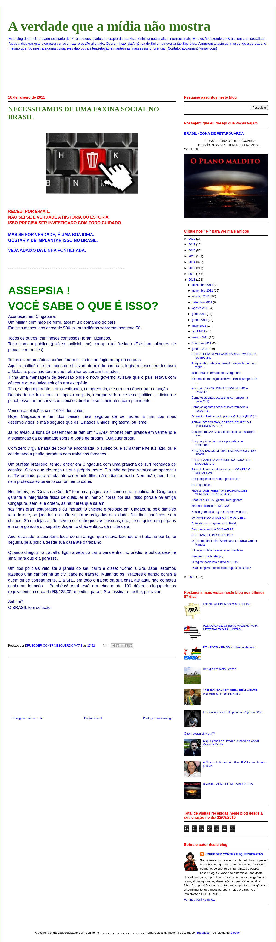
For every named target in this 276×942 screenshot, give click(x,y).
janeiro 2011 (201, 349)
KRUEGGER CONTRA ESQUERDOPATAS (234, 854)
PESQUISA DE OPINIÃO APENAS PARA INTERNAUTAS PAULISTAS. (230, 627)
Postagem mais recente (27, 718)
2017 (192, 244)
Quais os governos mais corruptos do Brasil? (221, 568)
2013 (192, 268)
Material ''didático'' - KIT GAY (210, 506)
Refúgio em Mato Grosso (219, 669)
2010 (192, 577)
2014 (192, 262)
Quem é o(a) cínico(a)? (199, 733)
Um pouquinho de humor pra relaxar (215, 479)
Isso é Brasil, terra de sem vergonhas (216, 373)
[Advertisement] (92, 685)
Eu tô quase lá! (201, 485)
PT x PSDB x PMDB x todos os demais (229, 647)
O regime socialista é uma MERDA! (214, 562)
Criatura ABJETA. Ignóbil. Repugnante (216, 500)
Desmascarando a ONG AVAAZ (212, 529)
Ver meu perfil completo (200, 899)
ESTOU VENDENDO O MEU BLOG (227, 604)
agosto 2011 (201, 308)
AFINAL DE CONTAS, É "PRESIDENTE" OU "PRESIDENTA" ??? (221, 424)
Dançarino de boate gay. (207, 556)
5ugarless (203, 932)
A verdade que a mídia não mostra (109, 26)
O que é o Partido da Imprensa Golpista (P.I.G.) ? (224, 416)
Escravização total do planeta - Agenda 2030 (232, 712)
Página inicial (93, 718)
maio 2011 (199, 325)
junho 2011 (200, 320)
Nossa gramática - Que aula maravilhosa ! (219, 512)
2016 (192, 250)
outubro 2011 (201, 296)
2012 (192, 273)
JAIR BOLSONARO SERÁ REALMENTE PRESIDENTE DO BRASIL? (230, 692)
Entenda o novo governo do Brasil (213, 523)
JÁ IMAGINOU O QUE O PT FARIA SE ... (219, 517)
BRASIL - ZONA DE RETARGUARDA (214, 133)
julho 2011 (199, 314)
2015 (192, 256)
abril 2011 (199, 331)
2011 (192, 279)
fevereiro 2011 (202, 343)
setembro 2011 (202, 302)
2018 (192, 238)
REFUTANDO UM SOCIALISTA (212, 535)
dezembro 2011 (203, 284)
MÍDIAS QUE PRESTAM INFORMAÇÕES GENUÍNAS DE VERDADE (219, 492)
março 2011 (200, 337)
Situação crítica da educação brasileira (217, 550)
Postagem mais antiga (157, 718)
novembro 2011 (203, 290)
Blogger (235, 932)
